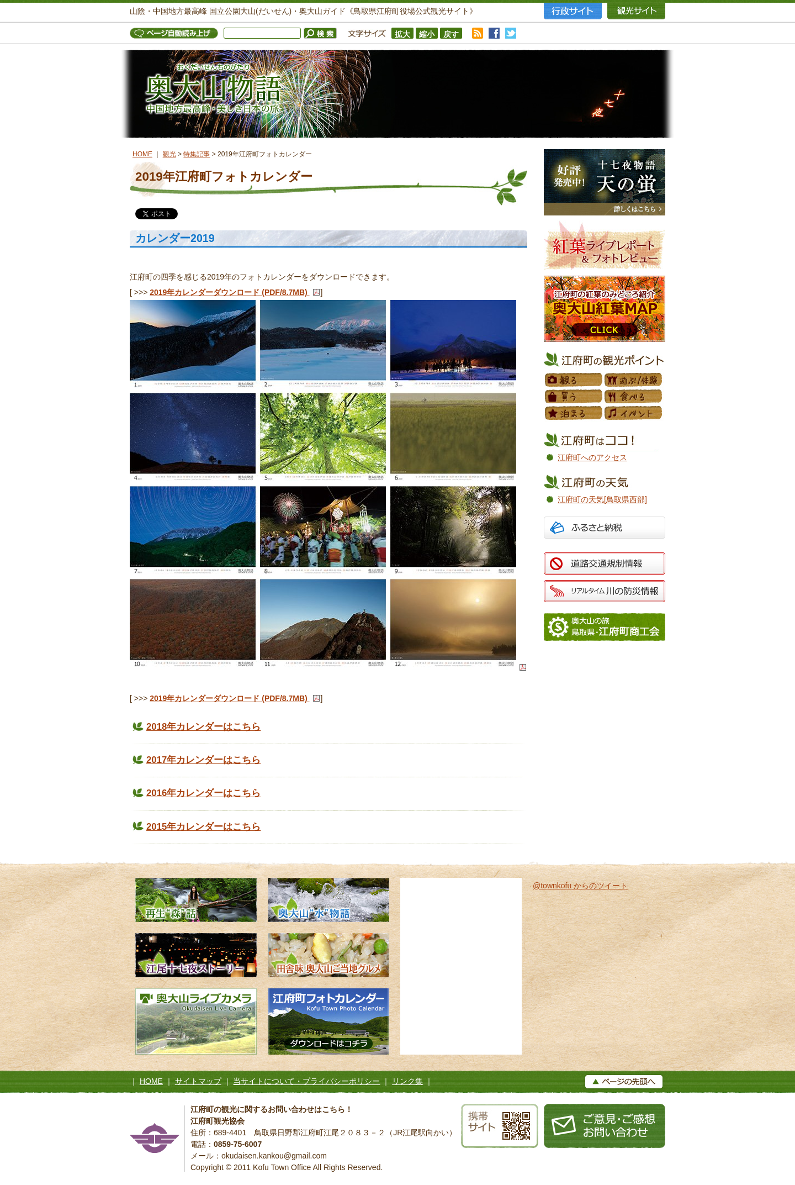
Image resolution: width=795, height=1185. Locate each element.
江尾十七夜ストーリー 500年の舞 (196, 955)
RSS (477, 33)
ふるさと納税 (604, 529)
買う (574, 396)
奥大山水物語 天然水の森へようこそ (328, 900)
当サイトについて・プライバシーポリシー (306, 1081)
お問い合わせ (604, 1126)
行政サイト (573, 11)
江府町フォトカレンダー (328, 1021)
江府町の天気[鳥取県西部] (602, 499)
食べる (633, 396)
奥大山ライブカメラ (196, 1021)
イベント (633, 413)
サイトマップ (198, 1081)
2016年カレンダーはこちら (203, 793)
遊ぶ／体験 (633, 380)
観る (574, 380)
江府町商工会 (604, 627)
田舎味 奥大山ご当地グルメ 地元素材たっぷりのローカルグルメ (328, 955)
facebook (494, 33)
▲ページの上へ (623, 1081)
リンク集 (407, 1081)
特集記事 (196, 154)
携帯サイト (499, 1126)
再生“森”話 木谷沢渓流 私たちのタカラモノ (196, 900)
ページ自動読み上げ (177, 33)
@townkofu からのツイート (580, 885)
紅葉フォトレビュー (604, 245)
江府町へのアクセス (592, 457)
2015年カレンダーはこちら (203, 826)
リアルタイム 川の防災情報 (604, 591)
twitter (510, 33)
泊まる (574, 413)
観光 (169, 154)
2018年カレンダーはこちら (203, 726)
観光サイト (636, 11)
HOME (142, 154)
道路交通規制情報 (604, 563)
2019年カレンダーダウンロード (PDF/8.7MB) (229, 292)
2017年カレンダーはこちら (203, 760)
